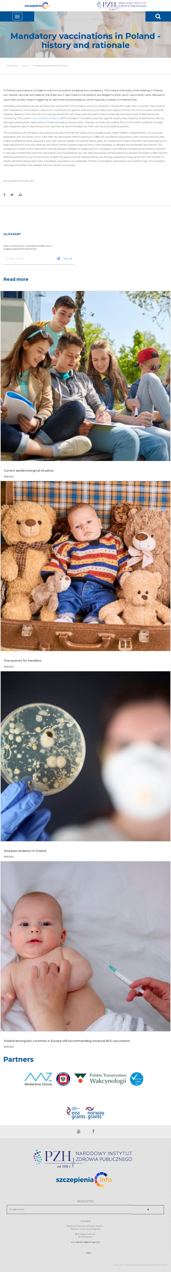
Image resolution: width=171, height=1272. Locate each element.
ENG (88, 1253)
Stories (25, 66)
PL (84, 1253)
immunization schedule (45, 118)
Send (64, 258)
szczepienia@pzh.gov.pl (85, 1242)
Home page (12, 66)
